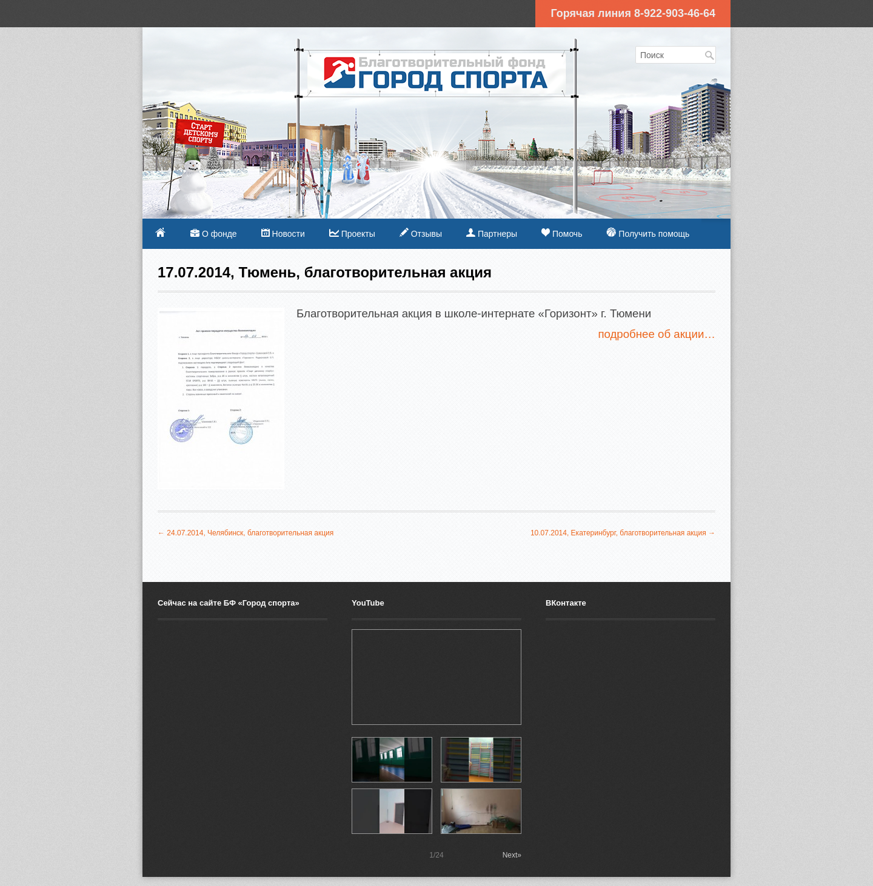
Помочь (561, 233)
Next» (512, 855)
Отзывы (421, 233)
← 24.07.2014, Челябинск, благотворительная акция (245, 533)
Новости (283, 233)
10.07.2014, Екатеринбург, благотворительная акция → (622, 533)
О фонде (213, 234)
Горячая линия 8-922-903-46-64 (632, 13)
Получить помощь (647, 233)
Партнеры (491, 233)
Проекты (352, 234)
